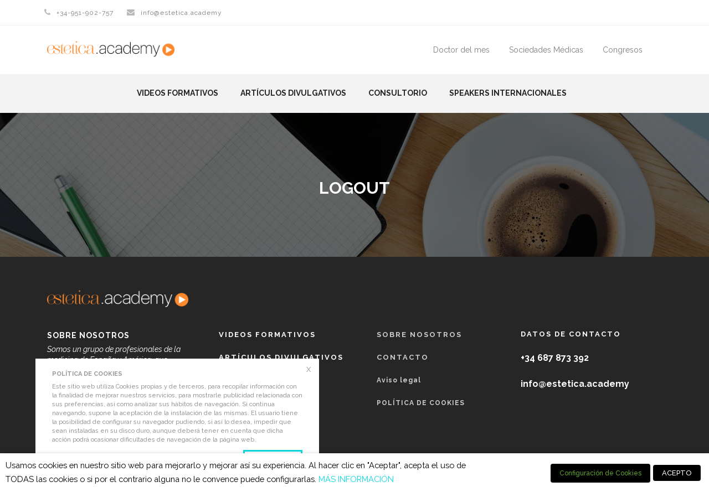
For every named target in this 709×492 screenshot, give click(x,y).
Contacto (403, 357)
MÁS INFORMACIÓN (356, 479)
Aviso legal (399, 380)
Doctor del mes (461, 49)
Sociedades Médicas (546, 49)
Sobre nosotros (419, 334)
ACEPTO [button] (677, 473)
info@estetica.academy (181, 13)
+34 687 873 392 (555, 358)
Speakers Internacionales (508, 93)
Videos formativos (177, 93)
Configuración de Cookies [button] (600, 473)
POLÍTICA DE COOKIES (421, 403)
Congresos (623, 49)
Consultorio (397, 93)
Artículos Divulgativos (293, 93)
